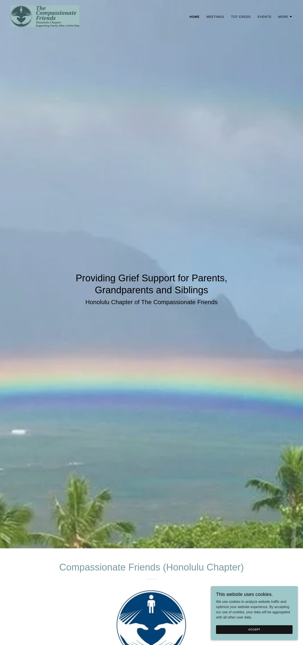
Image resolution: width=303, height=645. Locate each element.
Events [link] (264, 16)
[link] (44, 16)
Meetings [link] (215, 16)
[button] (285, 16)
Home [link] (194, 16)
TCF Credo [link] (241, 16)
